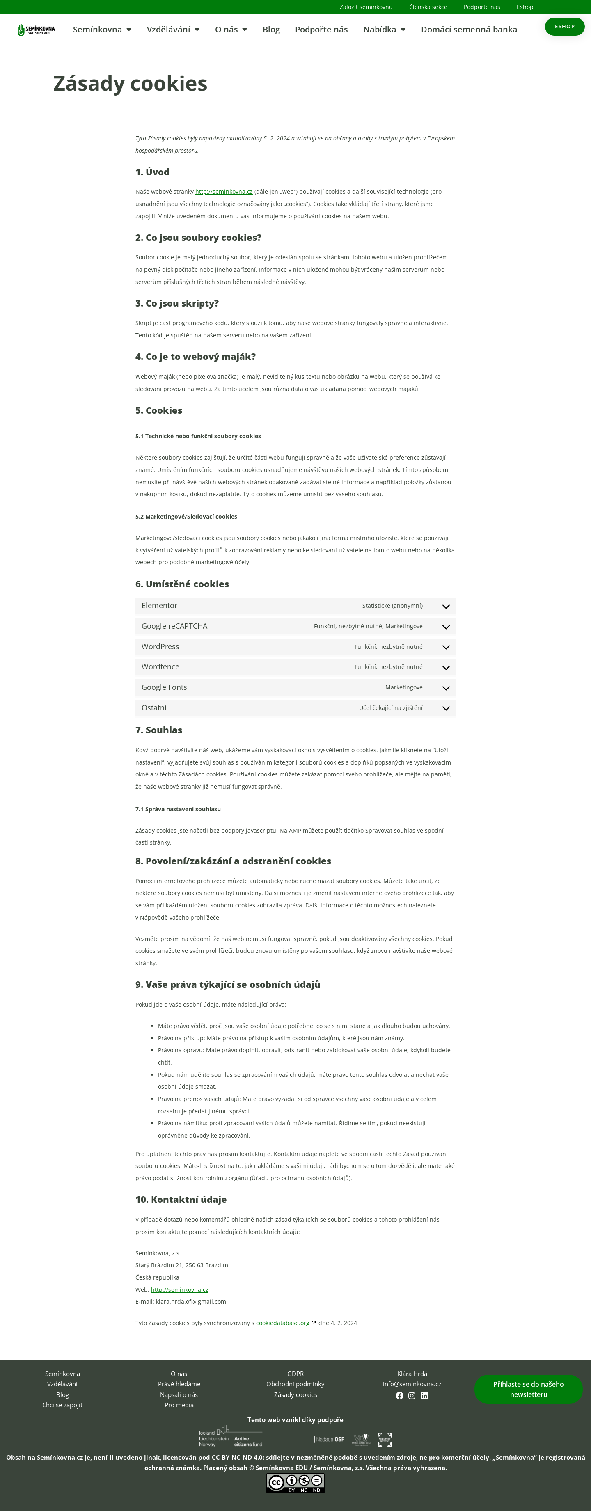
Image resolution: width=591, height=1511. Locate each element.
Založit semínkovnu (366, 7)
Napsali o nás (179, 1394)
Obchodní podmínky (295, 1384)
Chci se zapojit (62, 1405)
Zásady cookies (295, 1394)
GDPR (295, 1373)
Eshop (525, 7)
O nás (231, 29)
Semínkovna (102, 29)
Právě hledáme (179, 1384)
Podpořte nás (482, 7)
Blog (271, 29)
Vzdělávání (173, 29)
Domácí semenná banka (469, 29)
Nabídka (384, 29)
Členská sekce (428, 7)
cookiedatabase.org (282, 1323)
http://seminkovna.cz (224, 191)
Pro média (179, 1405)
